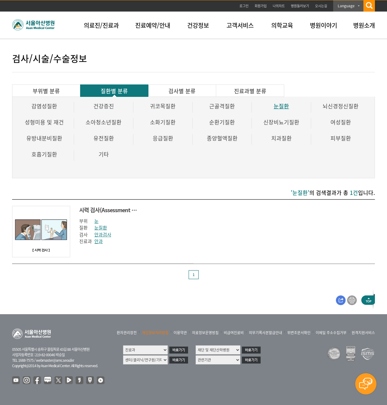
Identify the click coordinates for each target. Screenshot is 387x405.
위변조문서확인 (299, 332)
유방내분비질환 (44, 138)
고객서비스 (240, 25)
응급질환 (163, 138)
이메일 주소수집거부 (331, 332)
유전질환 (103, 138)
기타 (104, 154)
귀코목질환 (163, 106)
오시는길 (321, 5)
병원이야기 (323, 25)
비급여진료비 (234, 332)
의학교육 (282, 25)
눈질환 (281, 106)
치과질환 (281, 138)
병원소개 (364, 25)
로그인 (244, 5)
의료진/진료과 (101, 25)
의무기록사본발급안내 (265, 332)
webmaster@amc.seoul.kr (55, 360)
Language (346, 5)
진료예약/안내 (152, 25)
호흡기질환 (44, 154)
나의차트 (279, 5)
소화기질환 (163, 122)
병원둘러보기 (300, 5)
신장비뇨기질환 (281, 122)
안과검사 (102, 234)
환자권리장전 (127, 332)
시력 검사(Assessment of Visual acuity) (124, 210)
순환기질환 (222, 122)
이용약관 (180, 332)
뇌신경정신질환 (341, 106)
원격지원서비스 (363, 332)
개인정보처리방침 (155, 332)
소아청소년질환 (104, 122)
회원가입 (261, 5)
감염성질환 (44, 106)
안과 (98, 241)
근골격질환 (222, 106)
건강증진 (103, 106)
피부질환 (340, 138)
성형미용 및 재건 (44, 122)
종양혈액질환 (222, 138)
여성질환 (340, 122)
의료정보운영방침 (205, 332)
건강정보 (198, 25)
